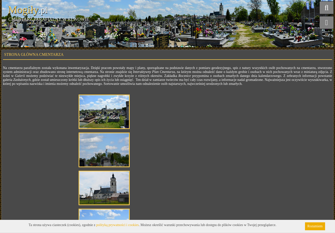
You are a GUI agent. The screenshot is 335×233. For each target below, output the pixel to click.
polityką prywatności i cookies (117, 225)
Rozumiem (315, 226)
